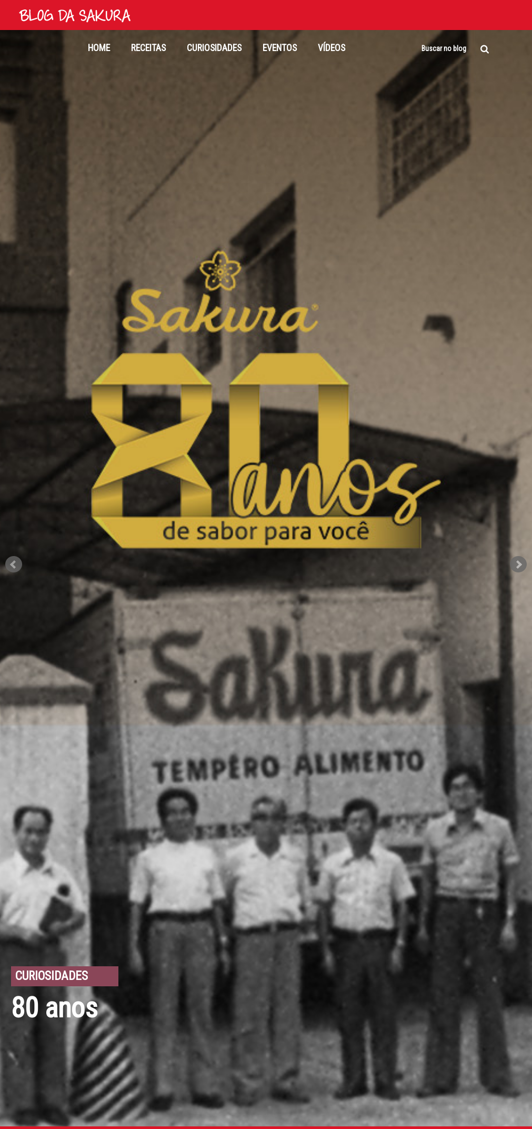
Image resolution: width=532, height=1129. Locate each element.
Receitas (148, 48)
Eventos (280, 48)
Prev (13, 564)
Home (99, 48)
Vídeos (331, 48)
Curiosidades (214, 48)
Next (518, 564)
